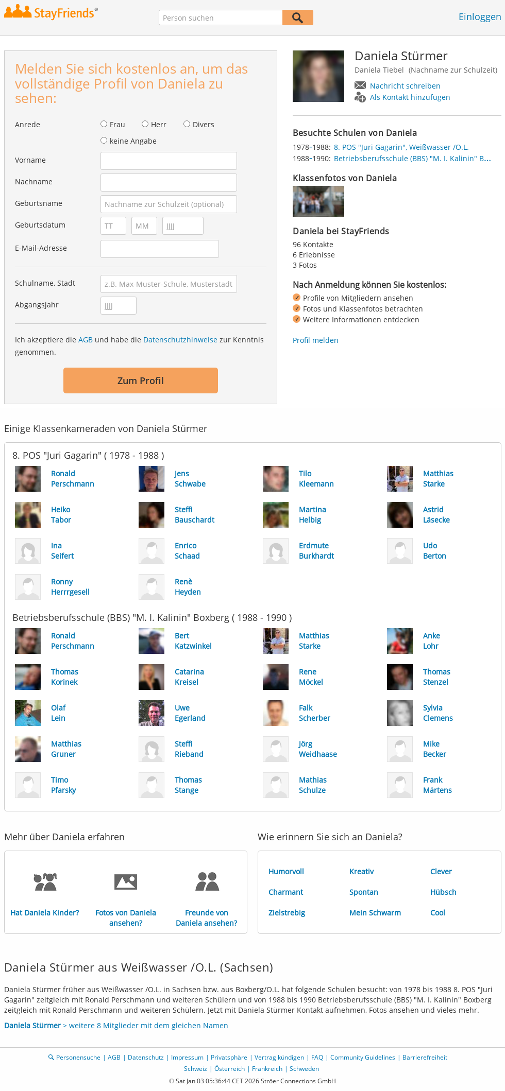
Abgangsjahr (37, 304)
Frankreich (267, 1068)
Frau (117, 124)
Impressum (187, 1057)
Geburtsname (38, 203)
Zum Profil (140, 380)
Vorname (30, 160)
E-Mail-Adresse (41, 248)
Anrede (27, 124)
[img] (318, 201)
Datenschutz (146, 1057)
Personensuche (78, 1057)
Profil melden (316, 340)
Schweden (304, 1068)
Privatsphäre (229, 1057)
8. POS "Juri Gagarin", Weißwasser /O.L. (401, 147)
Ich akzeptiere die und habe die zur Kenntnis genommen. (139, 346)
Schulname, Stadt (45, 283)
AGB (85, 339)
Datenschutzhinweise (180, 339)
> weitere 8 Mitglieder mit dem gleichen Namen (116, 1025)
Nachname (34, 181)
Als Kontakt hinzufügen (410, 97)
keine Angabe (133, 141)
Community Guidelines (362, 1057)
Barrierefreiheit (424, 1057)
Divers (203, 124)
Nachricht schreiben (405, 86)
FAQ (317, 1057)
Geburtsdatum (40, 225)
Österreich (229, 1068)
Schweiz (195, 1068)
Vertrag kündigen (279, 1057)
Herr (158, 124)
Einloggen (480, 16)
